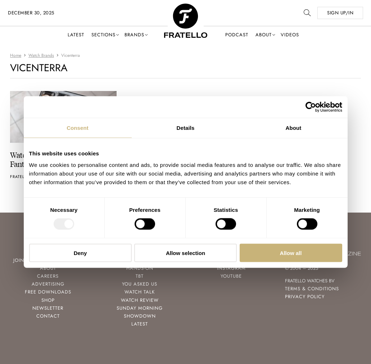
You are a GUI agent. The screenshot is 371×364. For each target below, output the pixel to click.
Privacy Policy (305, 296)
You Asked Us (139, 284)
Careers (48, 276)
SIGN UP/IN (340, 12)
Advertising (48, 284)
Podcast (236, 34)
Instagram (231, 268)
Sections (103, 34)
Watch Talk (140, 291)
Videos (290, 34)
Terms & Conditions (312, 288)
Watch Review (140, 300)
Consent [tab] (78, 128)
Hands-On (139, 268)
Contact (48, 316)
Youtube (231, 276)
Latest (76, 34)
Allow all (291, 253)
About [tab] (294, 128)
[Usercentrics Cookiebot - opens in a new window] (310, 107)
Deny (80, 253)
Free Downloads (48, 291)
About (263, 34)
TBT (140, 276)
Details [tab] (186, 128)
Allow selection (185, 253)
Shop (48, 300)
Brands (134, 34)
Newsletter (47, 308)
